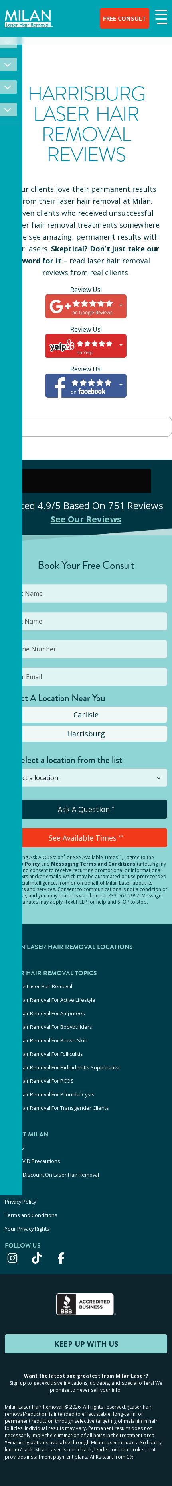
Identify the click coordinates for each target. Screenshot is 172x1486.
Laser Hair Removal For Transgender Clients (57, 1107)
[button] (160, 17)
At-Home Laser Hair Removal (38, 986)
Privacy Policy (22, 863)
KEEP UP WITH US (86, 1344)
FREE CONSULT (118, 18)
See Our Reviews (86, 518)
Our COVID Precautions (32, 1161)
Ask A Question (86, 809)
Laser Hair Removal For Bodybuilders (48, 1026)
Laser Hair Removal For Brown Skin (46, 1040)
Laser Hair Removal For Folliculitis (44, 1053)
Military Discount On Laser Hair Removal (52, 1174)
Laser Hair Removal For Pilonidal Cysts (50, 1094)
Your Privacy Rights (27, 1228)
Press (12, 1188)
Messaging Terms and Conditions (93, 863)
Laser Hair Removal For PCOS (39, 1080)
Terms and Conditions (31, 1215)
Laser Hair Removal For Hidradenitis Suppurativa (62, 1067)
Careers (14, 1147)
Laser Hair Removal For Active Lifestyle (50, 999)
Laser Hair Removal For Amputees (45, 1013)
